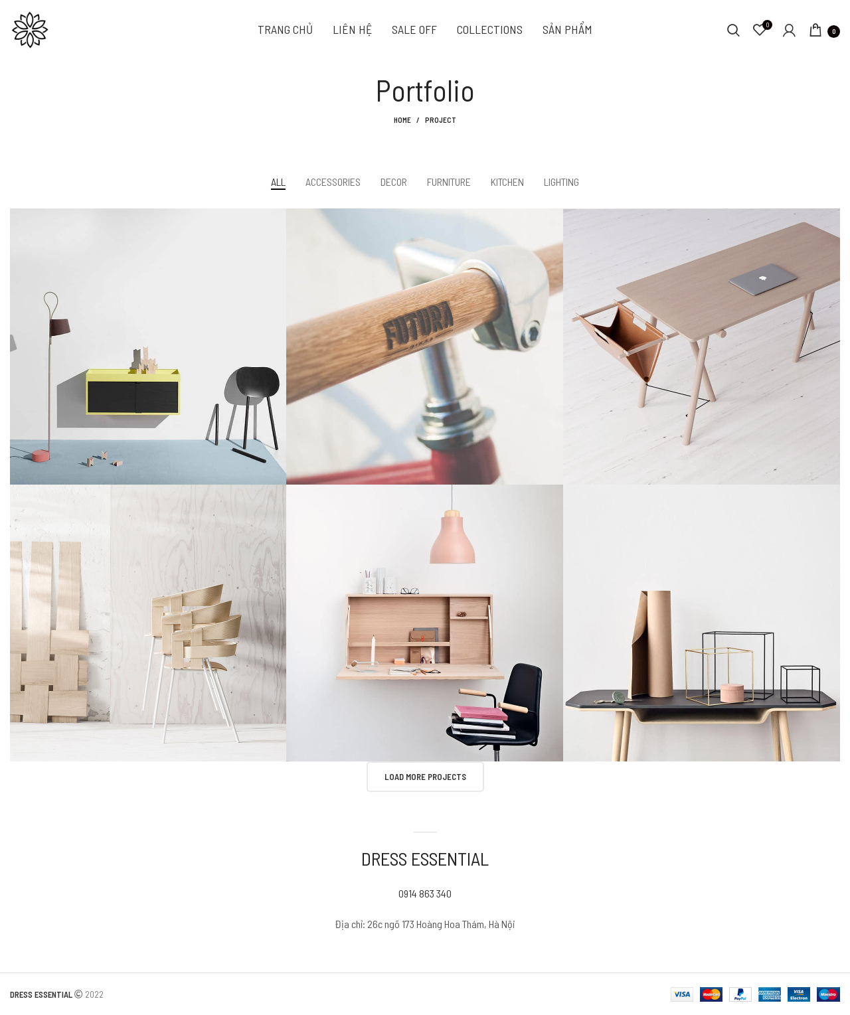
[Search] (733, 30)
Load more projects (425, 776)
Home (402, 120)
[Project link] (148, 346)
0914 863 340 (425, 893)
